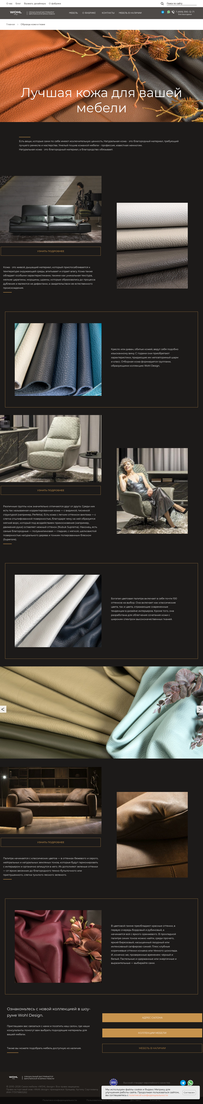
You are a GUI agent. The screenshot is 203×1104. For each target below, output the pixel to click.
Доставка (135, 1100)
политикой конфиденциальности (148, 1095)
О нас (9, 4)
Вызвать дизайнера (35, 4)
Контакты (108, 13)
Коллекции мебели (152, 1032)
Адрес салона (152, 1017)
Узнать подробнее (50, 251)
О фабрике (55, 4)
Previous (3, 709)
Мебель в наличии (130, 13)
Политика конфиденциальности (60, 1100)
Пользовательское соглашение (103, 1100)
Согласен (189, 1092)
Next (200, 709)
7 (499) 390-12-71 (185, 12)
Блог (18, 4)
